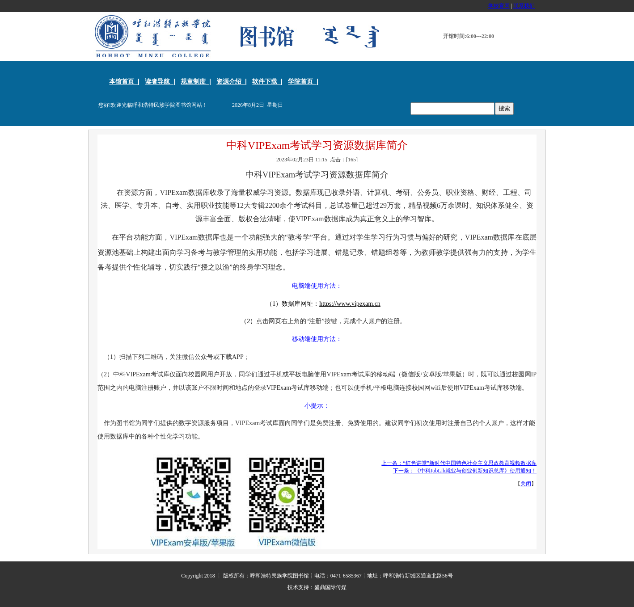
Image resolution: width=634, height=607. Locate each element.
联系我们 (524, 6)
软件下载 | (267, 81)
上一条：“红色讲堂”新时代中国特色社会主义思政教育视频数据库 (459, 463)
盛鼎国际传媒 (330, 587)
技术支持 (298, 587)
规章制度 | (196, 81)
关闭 (525, 484)
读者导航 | (160, 81)
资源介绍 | (231, 81)
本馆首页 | (124, 81)
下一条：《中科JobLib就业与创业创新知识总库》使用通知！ (465, 471)
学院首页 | (303, 81)
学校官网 (499, 6)
